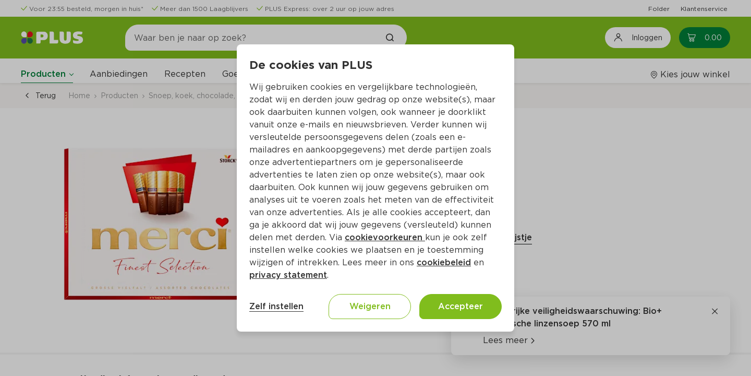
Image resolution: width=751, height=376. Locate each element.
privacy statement (288, 275)
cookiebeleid (444, 262)
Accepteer (460, 306)
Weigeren (370, 306)
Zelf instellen (276, 306)
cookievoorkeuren (385, 237)
